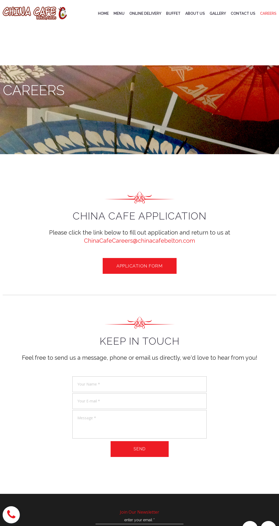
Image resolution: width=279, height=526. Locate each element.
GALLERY (218, 13)
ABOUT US (195, 13)
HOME (103, 13)
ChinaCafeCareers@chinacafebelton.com (139, 240)
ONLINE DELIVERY (145, 13)
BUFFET (173, 13)
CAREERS (268, 13)
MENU (119, 13)
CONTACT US (243, 13)
